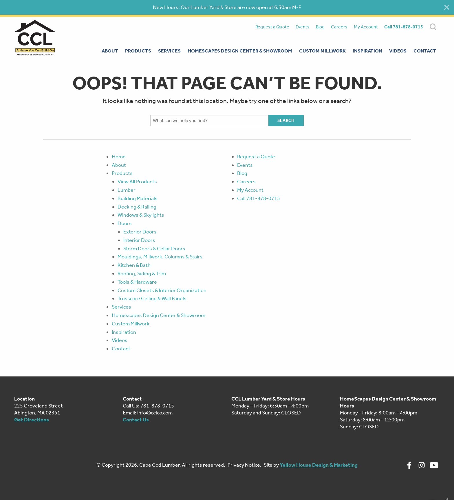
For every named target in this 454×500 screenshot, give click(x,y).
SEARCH (433, 26)
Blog (320, 27)
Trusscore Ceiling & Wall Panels (152, 298)
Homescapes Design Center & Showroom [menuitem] (240, 51)
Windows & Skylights (141, 215)
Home (119, 156)
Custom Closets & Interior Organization (162, 290)
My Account (366, 27)
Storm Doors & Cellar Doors (154, 248)
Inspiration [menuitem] (367, 51)
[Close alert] (446, 7)
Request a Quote (272, 27)
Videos (119, 340)
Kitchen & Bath (134, 265)
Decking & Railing (137, 207)
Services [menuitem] (169, 51)
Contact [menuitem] (424, 51)
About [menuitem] (110, 51)
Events (303, 27)
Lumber (127, 190)
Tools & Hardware (137, 282)
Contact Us (136, 419)
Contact (121, 348)
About (119, 165)
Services (121, 307)
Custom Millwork (130, 323)
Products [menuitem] (138, 51)
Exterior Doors (140, 232)
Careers (339, 27)
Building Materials (138, 198)
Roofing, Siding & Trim (142, 273)
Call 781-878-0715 (403, 27)
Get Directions (31, 419)
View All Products (137, 181)
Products (122, 173)
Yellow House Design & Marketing (319, 465)
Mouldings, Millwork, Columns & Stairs (160, 256)
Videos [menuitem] (398, 51)
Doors (125, 223)
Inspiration (124, 332)
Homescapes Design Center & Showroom (158, 315)
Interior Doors (139, 240)
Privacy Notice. (244, 465)
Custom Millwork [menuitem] (322, 51)
